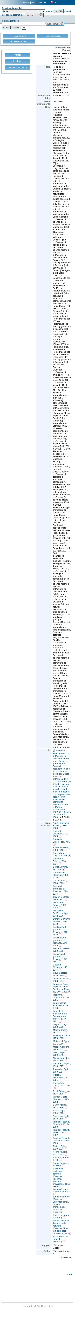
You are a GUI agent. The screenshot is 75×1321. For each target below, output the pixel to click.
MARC (70, 1274)
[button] (58, 11)
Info (33, 3)
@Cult (37, 1306)
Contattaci (41, 3)
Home (26, 3)
